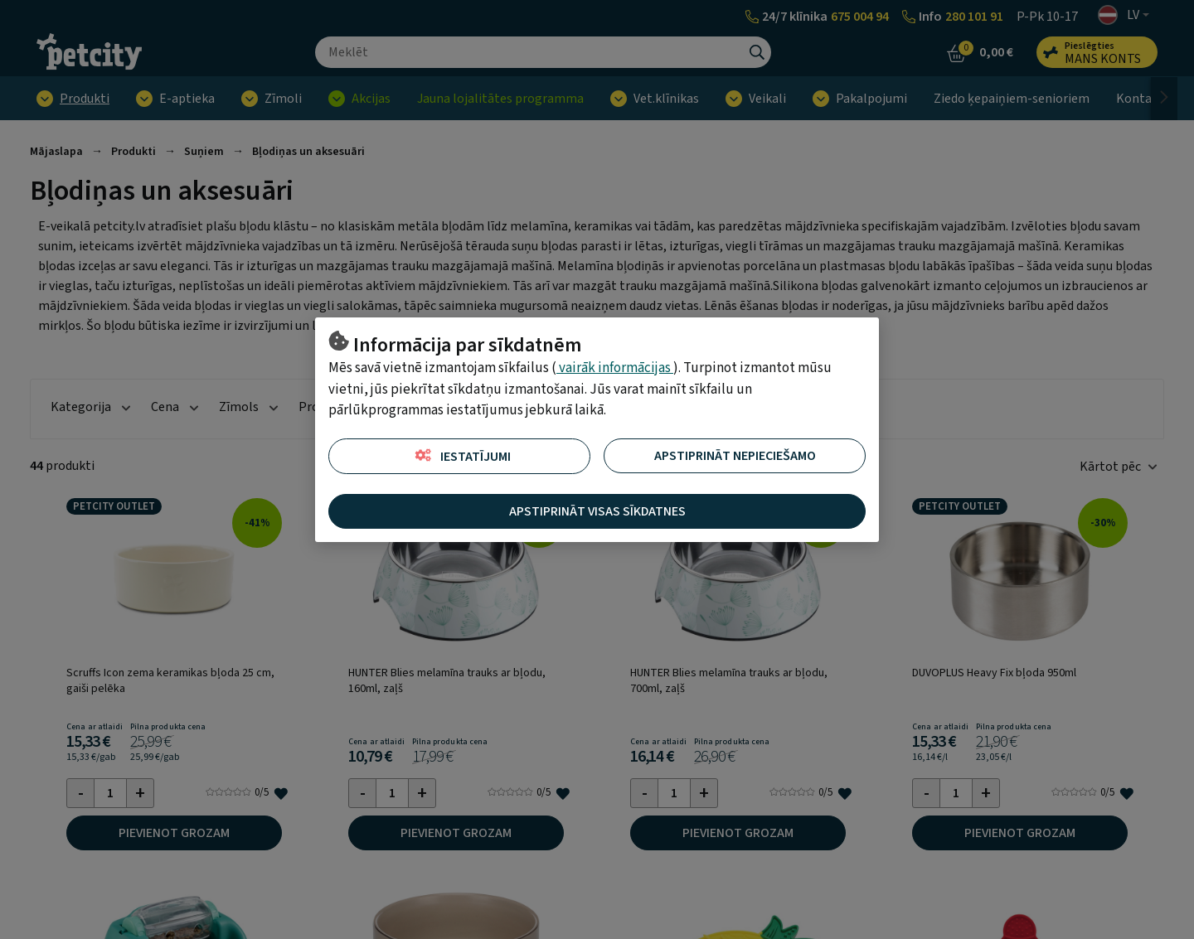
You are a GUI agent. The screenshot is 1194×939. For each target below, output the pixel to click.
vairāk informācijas (614, 368)
